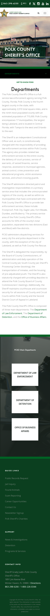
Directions (35, 583)
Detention (10, 545)
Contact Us (10, 507)
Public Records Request (16, 478)
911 (25, 3)
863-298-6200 (11, 3)
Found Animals (12, 489)
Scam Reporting (13, 495)
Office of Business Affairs (33, 317)
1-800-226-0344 (28, 586)
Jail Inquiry (10, 484)
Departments (27, 73)
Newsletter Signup (14, 513)
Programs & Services (15, 551)
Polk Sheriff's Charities (16, 518)
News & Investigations (16, 539)
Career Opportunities (15, 501)
